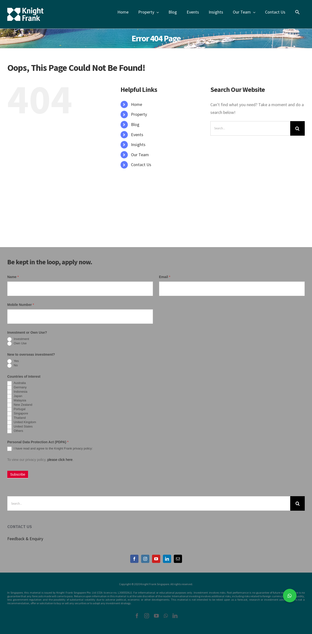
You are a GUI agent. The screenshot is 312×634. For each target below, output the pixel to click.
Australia (16, 383)
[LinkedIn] (167, 559)
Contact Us (141, 164)
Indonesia (17, 392)
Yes (13, 361)
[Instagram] (145, 559)
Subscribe (17, 474)
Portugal (16, 409)
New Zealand (19, 405)
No (12, 365)
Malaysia (16, 400)
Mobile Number (20, 305)
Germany (17, 387)
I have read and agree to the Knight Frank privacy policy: (50, 449)
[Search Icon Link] (297, 12)
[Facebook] (134, 559)
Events (137, 134)
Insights (138, 144)
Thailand (16, 418)
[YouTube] (156, 559)
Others (15, 431)
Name (13, 277)
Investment (18, 339)
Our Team (140, 154)
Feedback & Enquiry (25, 538)
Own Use (17, 343)
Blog (135, 124)
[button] (290, 595)
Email (164, 277)
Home (136, 104)
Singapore (17, 414)
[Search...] (250, 128)
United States (20, 427)
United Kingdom (21, 422)
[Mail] (178, 559)
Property (139, 114)
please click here (59, 460)
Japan (14, 396)
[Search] (297, 128)
